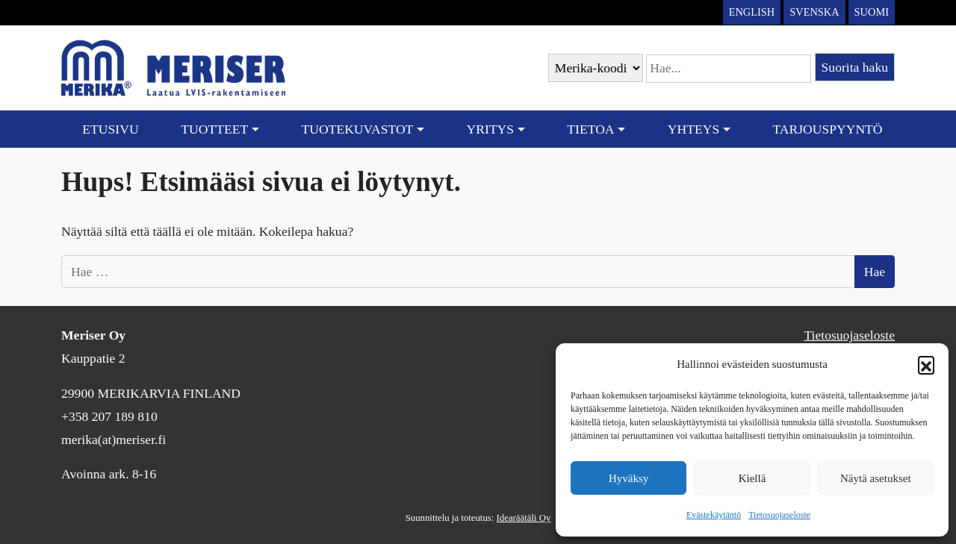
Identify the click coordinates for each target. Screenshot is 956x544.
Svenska (814, 12)
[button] (926, 364)
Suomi (871, 12)
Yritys (491, 129)
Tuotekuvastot (357, 129)
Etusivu (110, 129)
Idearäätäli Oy (524, 518)
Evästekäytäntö (713, 515)
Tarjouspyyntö (827, 129)
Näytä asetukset (875, 478)
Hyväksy (628, 478)
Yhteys (693, 129)
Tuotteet (214, 129)
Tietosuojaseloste (779, 515)
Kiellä (752, 478)
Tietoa (590, 129)
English (752, 12)
